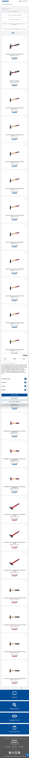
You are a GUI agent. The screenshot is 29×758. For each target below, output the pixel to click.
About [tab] (24, 358)
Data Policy (14, 747)
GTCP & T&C (21, 747)
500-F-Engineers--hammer (14, 19)
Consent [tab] (5, 358)
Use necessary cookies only (14, 401)
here (2, 373)
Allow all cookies (14, 394)
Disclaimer (8, 747)
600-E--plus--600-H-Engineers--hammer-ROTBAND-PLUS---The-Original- (14, 24)
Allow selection (14, 398)
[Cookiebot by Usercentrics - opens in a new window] (22, 355)
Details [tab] (14, 358)
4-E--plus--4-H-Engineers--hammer (14, 15)
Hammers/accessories (7, 4)
